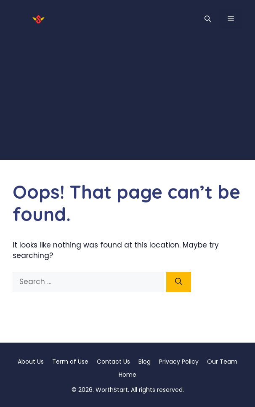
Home (127, 374)
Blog (144, 361)
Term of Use (70, 361)
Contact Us (113, 361)
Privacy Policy (179, 361)
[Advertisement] (127, 101)
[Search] (178, 282)
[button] (207, 18)
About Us (31, 361)
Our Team (222, 361)
